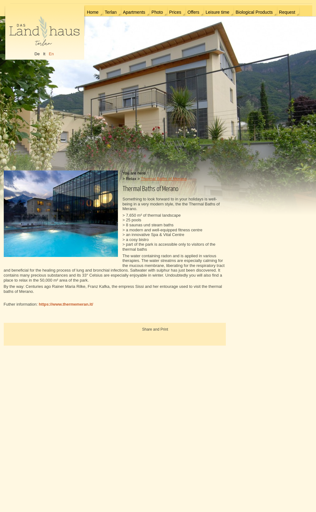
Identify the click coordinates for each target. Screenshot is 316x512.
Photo (157, 12)
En (51, 54)
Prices (175, 12)
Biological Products (254, 12)
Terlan (111, 12)
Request (287, 12)
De (37, 54)
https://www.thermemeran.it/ (66, 304)
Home (93, 12)
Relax (131, 178)
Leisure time (217, 12)
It (44, 54)
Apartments (134, 12)
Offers (193, 12)
